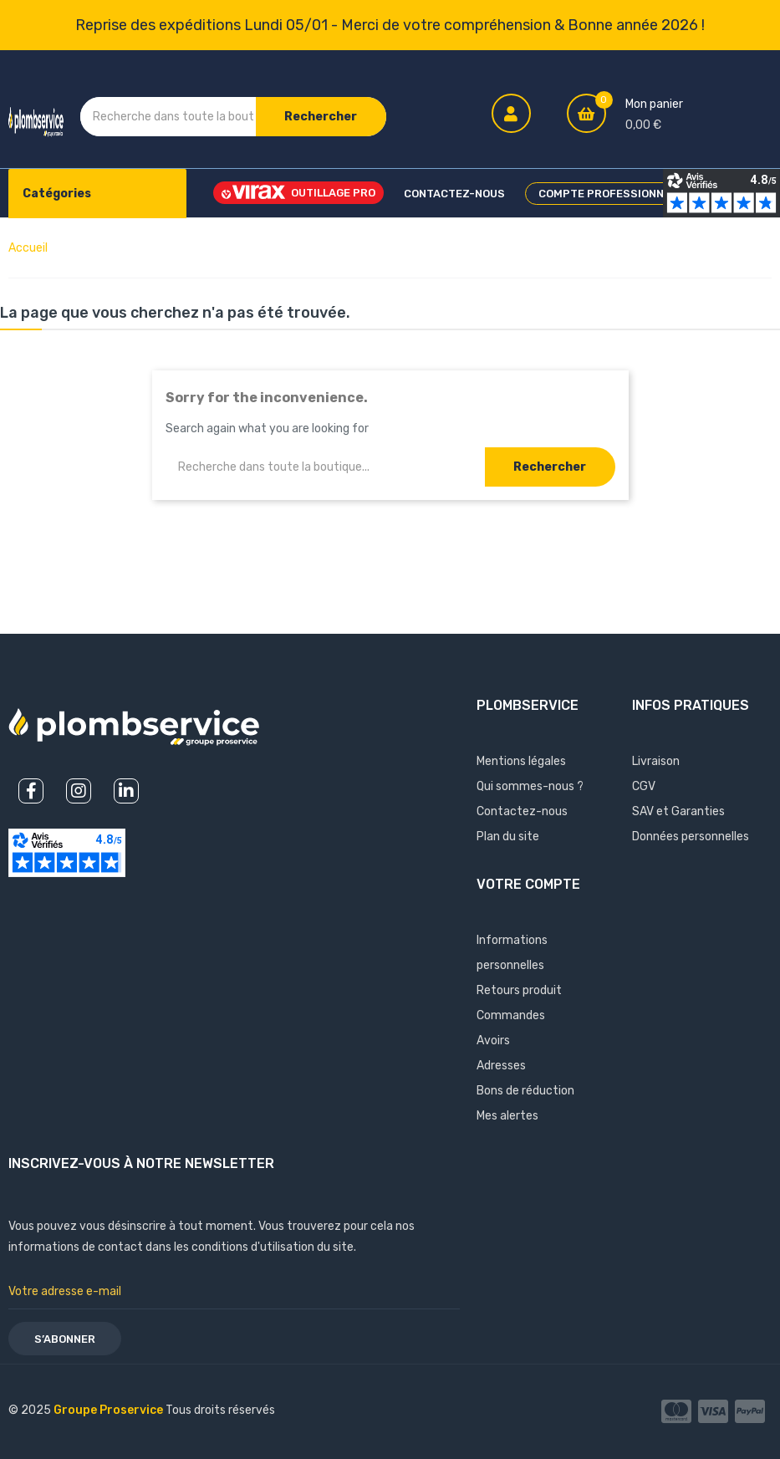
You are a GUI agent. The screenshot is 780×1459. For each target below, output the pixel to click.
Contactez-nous (522, 811)
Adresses (501, 1066)
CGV (643, 786)
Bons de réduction (525, 1091)
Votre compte (528, 884)
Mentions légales (521, 761)
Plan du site (508, 836)
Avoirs (493, 1040)
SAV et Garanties (678, 811)
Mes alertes (507, 1116)
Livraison (656, 761)
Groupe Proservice (110, 1410)
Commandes (511, 1015)
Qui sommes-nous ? (530, 786)
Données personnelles (690, 836)
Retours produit (519, 990)
